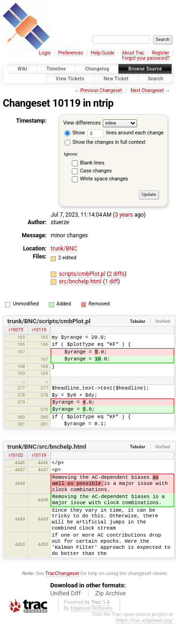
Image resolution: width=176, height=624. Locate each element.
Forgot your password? (146, 58)
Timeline (56, 68)
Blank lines (92, 163)
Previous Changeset (101, 90)
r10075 (16, 329)
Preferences (70, 52)
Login (45, 52)
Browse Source (145, 68)
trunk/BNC (64, 248)
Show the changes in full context (104, 142)
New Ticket (116, 78)
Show (74, 133)
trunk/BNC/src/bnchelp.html (47, 446)
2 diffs (117, 274)
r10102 (16, 455)
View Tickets (70, 78)
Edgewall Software (91, 608)
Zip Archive (110, 593)
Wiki (22, 68)
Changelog (97, 68)
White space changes (104, 179)
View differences (82, 123)
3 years (124, 214)
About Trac (133, 52)
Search (155, 78)
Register (160, 52)
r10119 (39, 329)
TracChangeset (62, 573)
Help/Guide (102, 52)
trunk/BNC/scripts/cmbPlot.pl (49, 321)
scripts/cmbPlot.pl (83, 274)
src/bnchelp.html (81, 281)
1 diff (111, 281)
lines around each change (125, 133)
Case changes (96, 171)
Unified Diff (65, 593)
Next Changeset (147, 90)
